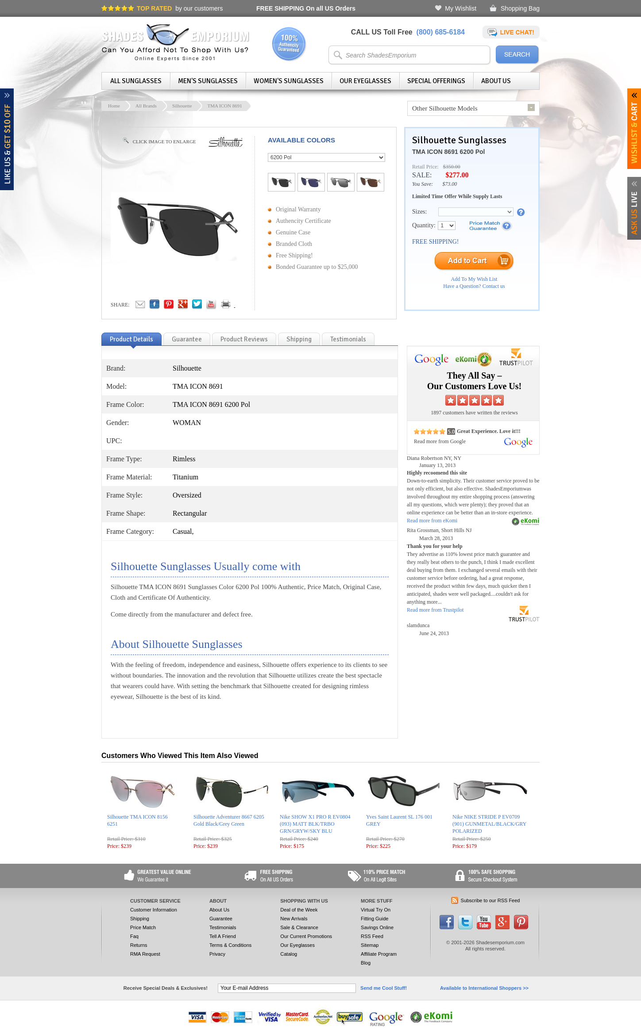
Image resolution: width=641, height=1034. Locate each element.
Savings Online (377, 927)
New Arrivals (293, 918)
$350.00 (451, 167)
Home (114, 105)
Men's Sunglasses (208, 81)
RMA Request (145, 954)
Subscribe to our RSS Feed (490, 900)
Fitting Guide (374, 918)
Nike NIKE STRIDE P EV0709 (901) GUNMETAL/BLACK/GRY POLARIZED (489, 824)
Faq (134, 936)
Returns (138, 945)
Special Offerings (436, 81)
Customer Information (153, 909)
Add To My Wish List (474, 279)
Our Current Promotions (306, 936)
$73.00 (449, 184)
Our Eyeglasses (365, 81)
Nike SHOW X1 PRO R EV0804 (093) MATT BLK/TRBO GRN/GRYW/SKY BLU (315, 824)
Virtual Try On (375, 909)
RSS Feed (372, 936)
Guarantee (220, 918)
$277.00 (456, 175)
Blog (366, 962)
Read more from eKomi (432, 520)
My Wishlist (460, 8)
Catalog (288, 954)
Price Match (143, 927)
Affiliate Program (379, 954)
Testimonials (222, 927)
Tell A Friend (222, 936)
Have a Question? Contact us (474, 286)
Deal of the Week (298, 909)
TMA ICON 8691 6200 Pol (448, 151)
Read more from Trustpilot (435, 610)
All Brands (146, 105)
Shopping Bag (520, 8)
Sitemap (369, 945)
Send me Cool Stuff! (383, 988)
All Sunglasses (136, 81)
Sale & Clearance (299, 927)
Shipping (139, 918)
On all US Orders (305, 8)
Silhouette (182, 105)
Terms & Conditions (230, 945)
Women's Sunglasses (289, 81)
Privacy (217, 954)
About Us (496, 81)
